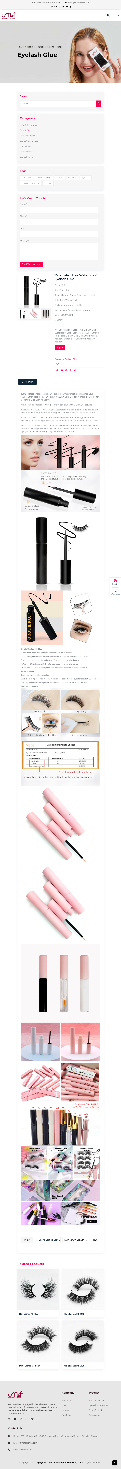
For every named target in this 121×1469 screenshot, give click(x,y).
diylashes (72, 177)
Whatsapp (115, 594)
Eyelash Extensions (31, 183)
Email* (23, 228)
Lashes (59, 177)
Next (53, 290)
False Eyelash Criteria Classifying (37, 177)
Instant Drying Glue (60, 125)
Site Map (66, 1415)
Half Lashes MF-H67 (28, 1313)
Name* (23, 204)
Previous (15, 290)
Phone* (23, 216)
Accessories (94, 1415)
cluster (48, 183)
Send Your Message (31, 264)
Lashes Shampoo (60, 136)
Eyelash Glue (54, 47)
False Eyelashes (96, 1400)
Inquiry (65, 1410)
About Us (66, 1400)
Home (20, 47)
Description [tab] (27, 382)
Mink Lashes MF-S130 (74, 1314)
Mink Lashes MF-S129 (29, 1365)
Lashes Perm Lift (60, 157)
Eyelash (85, 177)
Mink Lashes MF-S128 (74, 1365)
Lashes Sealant (60, 152)
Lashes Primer (60, 146)
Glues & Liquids (35, 47)
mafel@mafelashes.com (77, 3)
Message (24, 240)
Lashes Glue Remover (60, 141)
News (64, 1405)
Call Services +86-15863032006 (47, 3)
